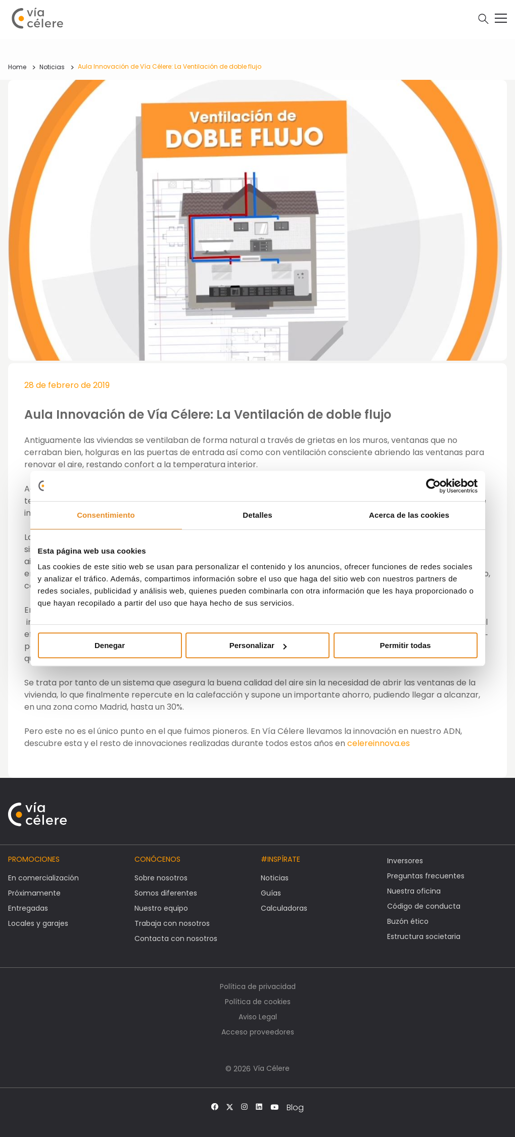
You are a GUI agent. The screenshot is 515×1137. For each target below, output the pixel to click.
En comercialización (43, 878)
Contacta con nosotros (175, 938)
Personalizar (258, 645)
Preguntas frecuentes (425, 876)
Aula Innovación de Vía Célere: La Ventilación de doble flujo (169, 66)
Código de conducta (423, 906)
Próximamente (34, 893)
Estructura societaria (423, 936)
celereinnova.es (378, 743)
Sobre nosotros (161, 878)
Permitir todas (405, 645)
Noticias (52, 67)
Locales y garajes (38, 923)
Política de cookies (258, 1002)
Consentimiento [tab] (106, 515)
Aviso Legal (258, 1017)
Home (17, 67)
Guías (271, 893)
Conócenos (157, 859)
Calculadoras (284, 908)
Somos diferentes (165, 893)
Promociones (34, 859)
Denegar (110, 645)
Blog (295, 1107)
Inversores (405, 861)
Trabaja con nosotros (172, 923)
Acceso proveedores (257, 1032)
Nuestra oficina (414, 891)
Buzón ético (408, 921)
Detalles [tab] (257, 515)
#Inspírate (280, 859)
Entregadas (28, 908)
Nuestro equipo (161, 908)
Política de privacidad (258, 986)
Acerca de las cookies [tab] (409, 515)
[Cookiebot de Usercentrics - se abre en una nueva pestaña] (433, 485)
